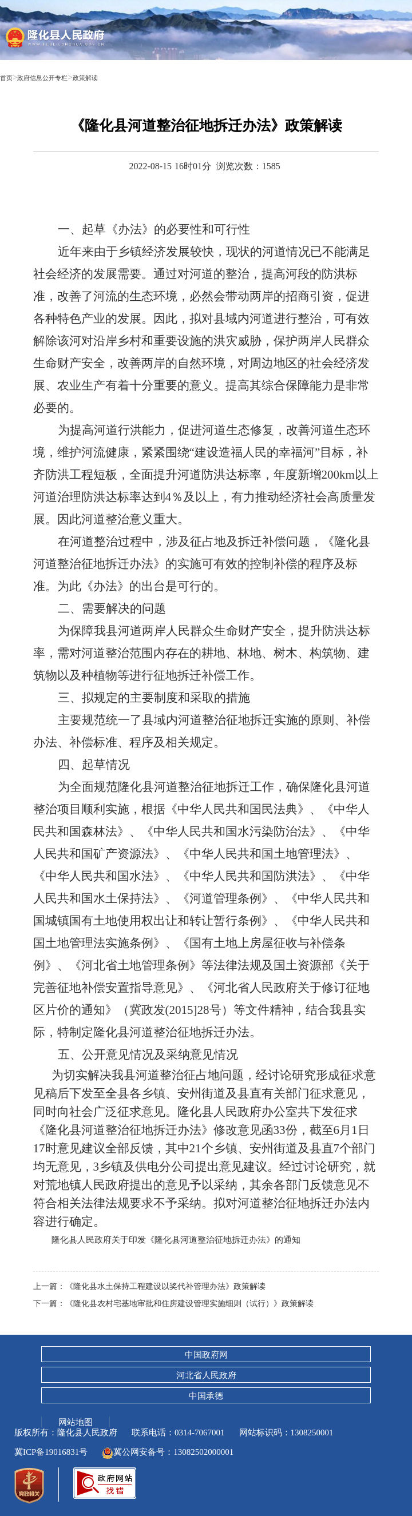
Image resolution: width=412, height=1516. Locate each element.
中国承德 (206, 1395)
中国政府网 (206, 1354)
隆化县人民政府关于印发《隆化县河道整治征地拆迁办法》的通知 (184, 1239)
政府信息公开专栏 (56, 77)
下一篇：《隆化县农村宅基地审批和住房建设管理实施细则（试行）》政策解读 (183, 1303)
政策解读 (113, 77)
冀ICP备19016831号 (51, 1452)
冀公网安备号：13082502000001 (167, 1452)
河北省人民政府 (206, 1375)
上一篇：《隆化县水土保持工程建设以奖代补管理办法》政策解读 (157, 1286)
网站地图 (75, 1421)
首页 (8, 77)
